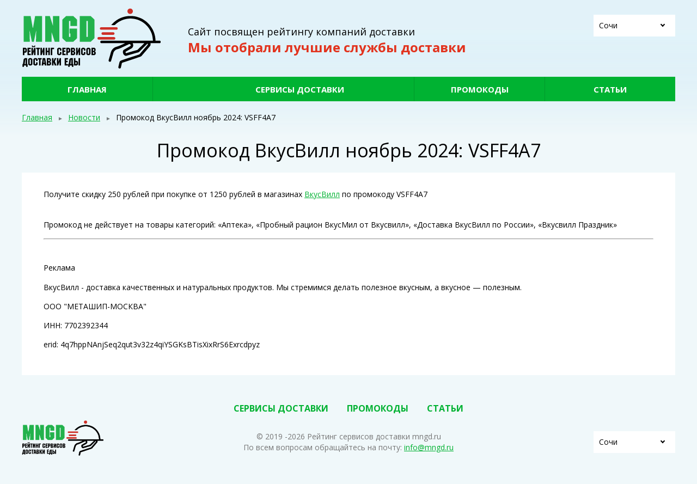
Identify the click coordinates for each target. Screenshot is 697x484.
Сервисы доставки (299, 89)
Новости (84, 117)
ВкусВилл (322, 194)
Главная (87, 89)
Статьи (610, 89)
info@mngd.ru (429, 447)
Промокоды (480, 89)
